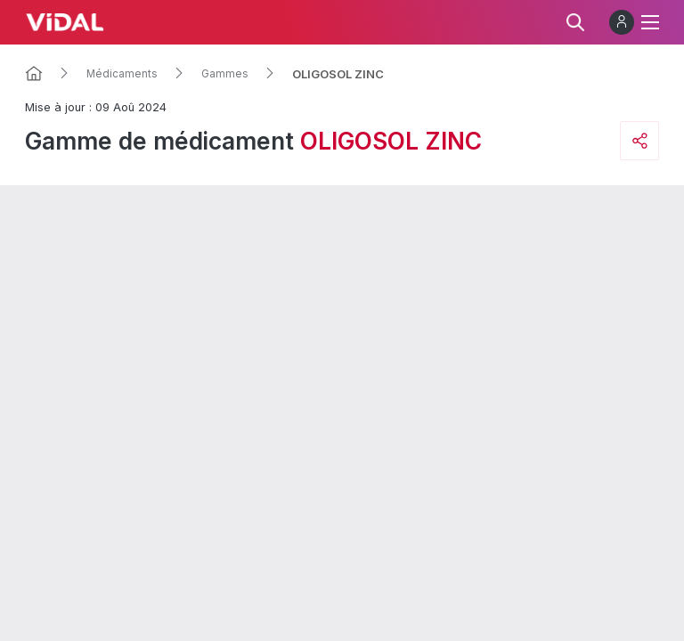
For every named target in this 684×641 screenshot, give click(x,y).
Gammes (224, 74)
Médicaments (122, 74)
